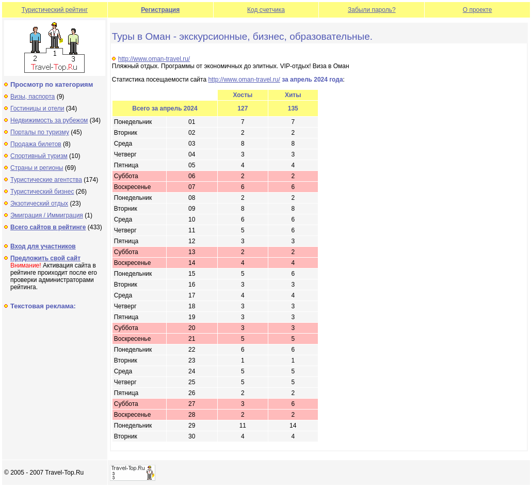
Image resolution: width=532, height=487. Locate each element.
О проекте (477, 9)
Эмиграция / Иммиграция (46, 215)
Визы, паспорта (32, 96)
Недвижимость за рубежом (49, 120)
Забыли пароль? (372, 9)
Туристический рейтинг (55, 9)
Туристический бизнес (42, 191)
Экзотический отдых (39, 203)
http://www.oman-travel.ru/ (154, 58)
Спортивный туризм (39, 156)
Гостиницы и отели (37, 108)
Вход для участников (43, 246)
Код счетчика (266, 9)
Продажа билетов (35, 144)
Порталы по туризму (39, 132)
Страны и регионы (36, 167)
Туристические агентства (46, 179)
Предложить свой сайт (45, 258)
